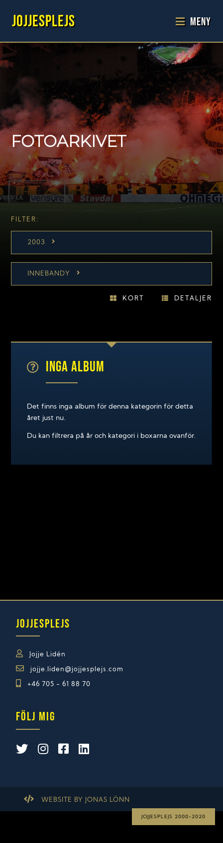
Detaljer (193, 298)
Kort (133, 298)
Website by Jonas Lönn (85, 800)
